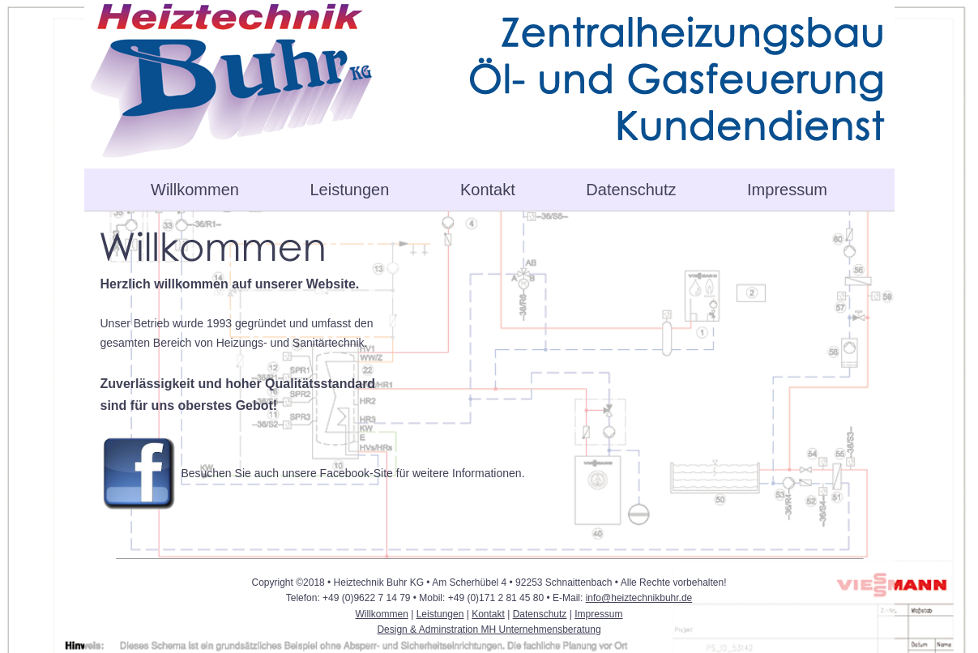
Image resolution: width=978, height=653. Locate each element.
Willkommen (195, 189)
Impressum (787, 189)
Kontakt (487, 189)
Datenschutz (631, 189)
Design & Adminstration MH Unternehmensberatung (488, 629)
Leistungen (350, 189)
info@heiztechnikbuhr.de (639, 598)
